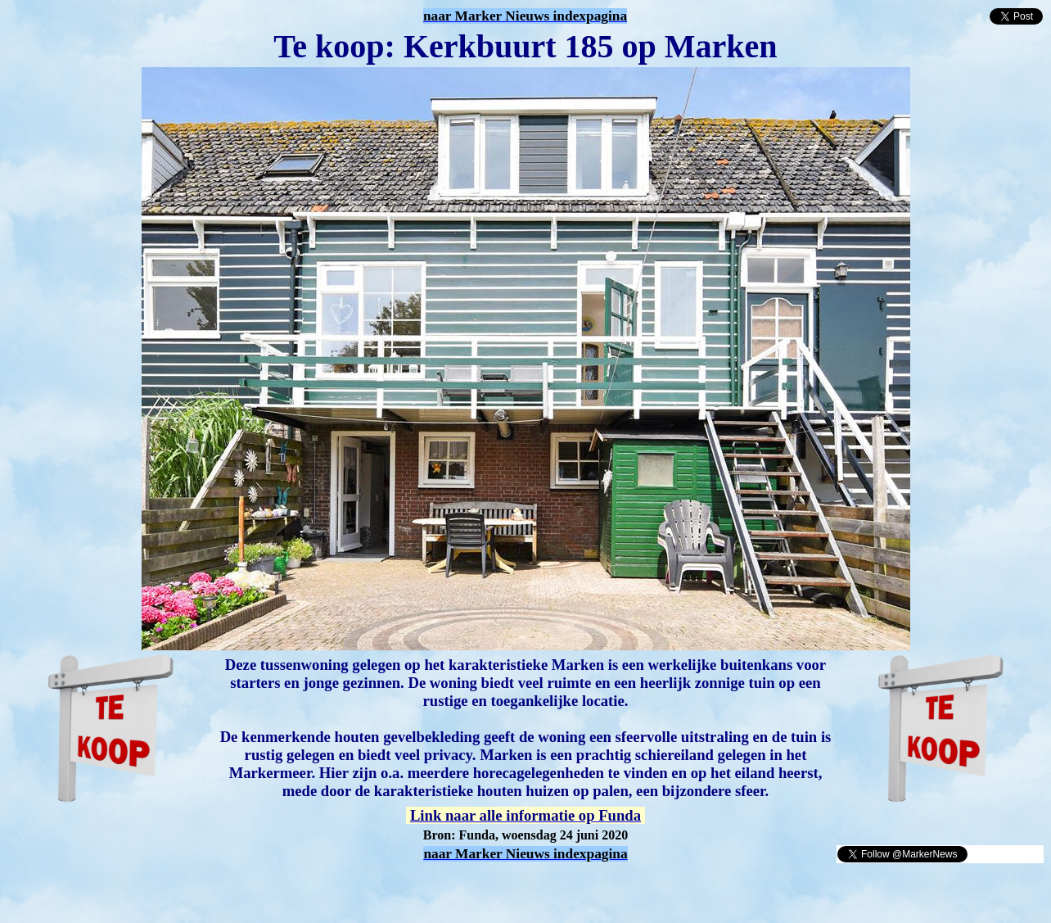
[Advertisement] (198, 888)
